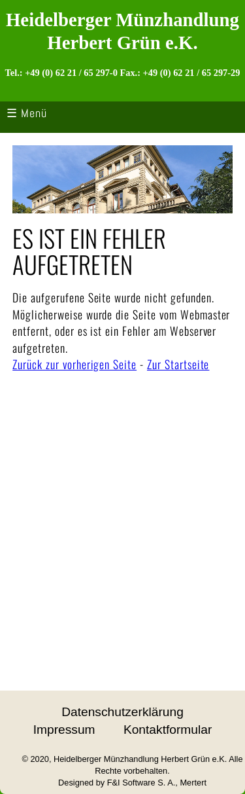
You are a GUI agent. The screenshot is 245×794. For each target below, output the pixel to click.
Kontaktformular (167, 729)
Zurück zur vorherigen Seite (74, 363)
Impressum (64, 729)
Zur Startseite (178, 363)
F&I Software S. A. (141, 782)
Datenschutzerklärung (122, 712)
